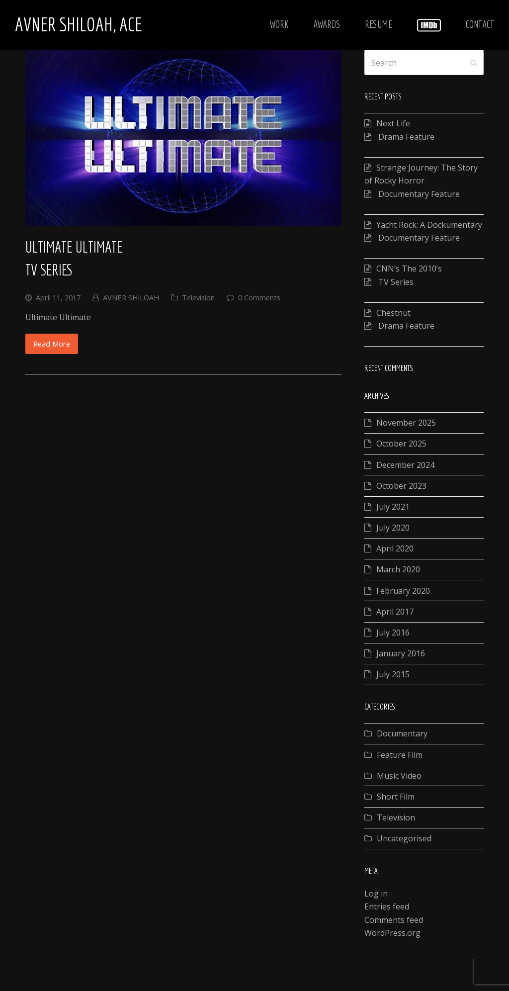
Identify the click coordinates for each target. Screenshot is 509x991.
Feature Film (400, 754)
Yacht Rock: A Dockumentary (429, 224)
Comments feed (393, 919)
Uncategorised (404, 838)
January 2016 (400, 653)
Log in (376, 893)
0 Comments (259, 297)
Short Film (396, 796)
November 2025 (406, 422)
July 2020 (393, 527)
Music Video (399, 775)
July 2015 (393, 674)
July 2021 (393, 506)
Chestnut (393, 312)
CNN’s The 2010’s (409, 268)
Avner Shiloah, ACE (78, 24)
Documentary (402, 733)
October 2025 (401, 443)
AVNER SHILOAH (131, 297)
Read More (51, 344)
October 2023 (401, 485)
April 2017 (395, 611)
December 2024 (405, 464)
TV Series (49, 269)
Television (198, 297)
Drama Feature (405, 136)
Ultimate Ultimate (74, 247)
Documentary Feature (418, 193)
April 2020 (395, 548)
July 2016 (393, 632)
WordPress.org (392, 932)
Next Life (393, 123)
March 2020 (398, 569)
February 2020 (403, 590)
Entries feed (386, 906)
